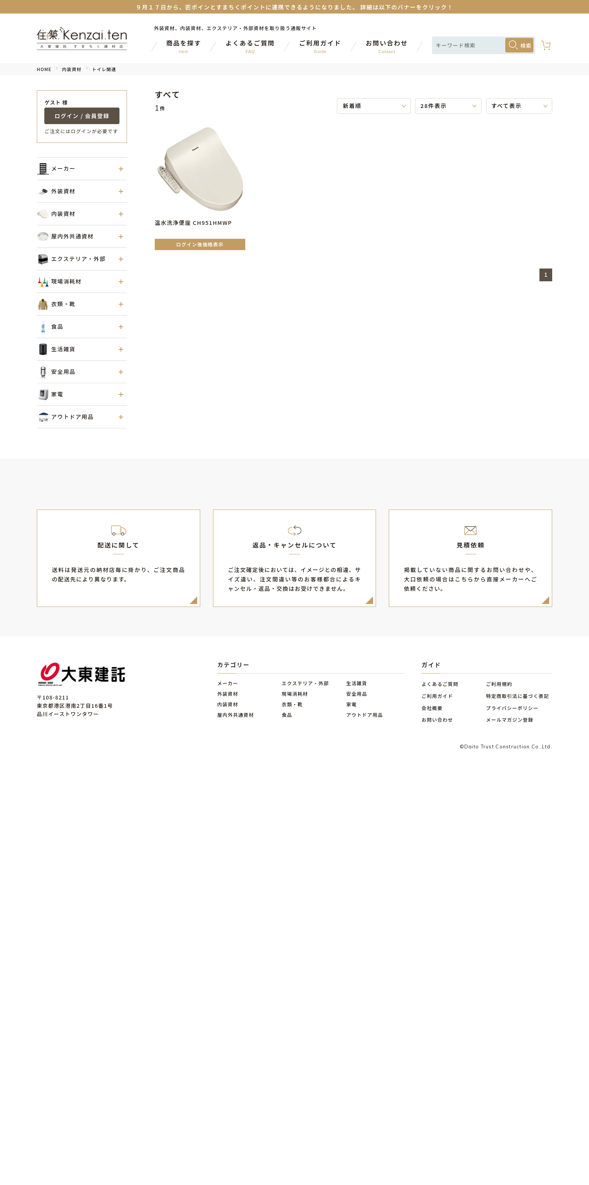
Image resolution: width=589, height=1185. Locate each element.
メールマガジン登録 (509, 719)
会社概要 (432, 708)
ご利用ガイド (437, 695)
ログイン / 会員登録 (81, 116)
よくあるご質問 (439, 683)
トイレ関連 (104, 69)
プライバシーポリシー (512, 708)
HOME (44, 69)
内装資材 (72, 69)
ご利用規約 (499, 683)
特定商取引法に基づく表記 (517, 695)
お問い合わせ (437, 719)
